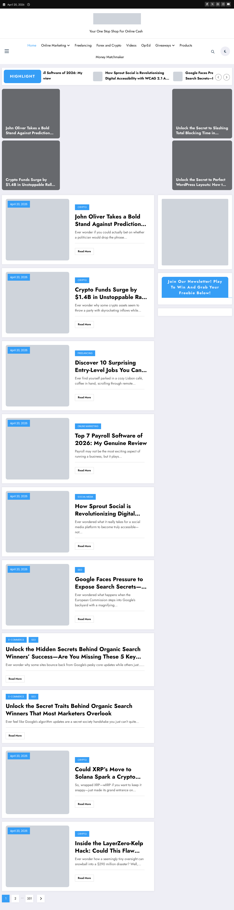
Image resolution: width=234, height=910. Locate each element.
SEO (80, 569)
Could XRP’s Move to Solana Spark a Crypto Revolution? (105, 772)
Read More (84, 251)
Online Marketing (55, 45)
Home (31, 45)
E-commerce (16, 639)
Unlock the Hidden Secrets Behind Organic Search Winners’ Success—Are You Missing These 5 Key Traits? (73, 652)
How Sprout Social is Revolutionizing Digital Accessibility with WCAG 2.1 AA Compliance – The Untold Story (141, 75)
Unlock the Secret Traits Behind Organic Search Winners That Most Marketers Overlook (69, 709)
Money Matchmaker (110, 57)
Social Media (85, 496)
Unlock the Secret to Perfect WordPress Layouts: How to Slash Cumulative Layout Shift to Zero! (200, 182)
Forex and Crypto (108, 45)
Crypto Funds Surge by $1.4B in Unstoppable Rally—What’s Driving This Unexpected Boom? (30, 182)
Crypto (82, 207)
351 (29, 898)
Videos (131, 45)
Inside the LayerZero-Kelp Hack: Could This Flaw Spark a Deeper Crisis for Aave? (109, 846)
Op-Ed (145, 45)
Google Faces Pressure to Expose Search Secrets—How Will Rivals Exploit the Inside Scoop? (111, 582)
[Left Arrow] (218, 77)
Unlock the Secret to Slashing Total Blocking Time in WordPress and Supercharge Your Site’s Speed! (202, 131)
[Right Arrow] (227, 77)
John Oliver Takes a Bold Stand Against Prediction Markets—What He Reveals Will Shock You (30, 131)
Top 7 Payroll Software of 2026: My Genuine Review (58, 75)
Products (186, 45)
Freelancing (83, 45)
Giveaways (165, 45)
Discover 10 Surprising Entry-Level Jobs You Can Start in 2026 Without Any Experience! (110, 366)
